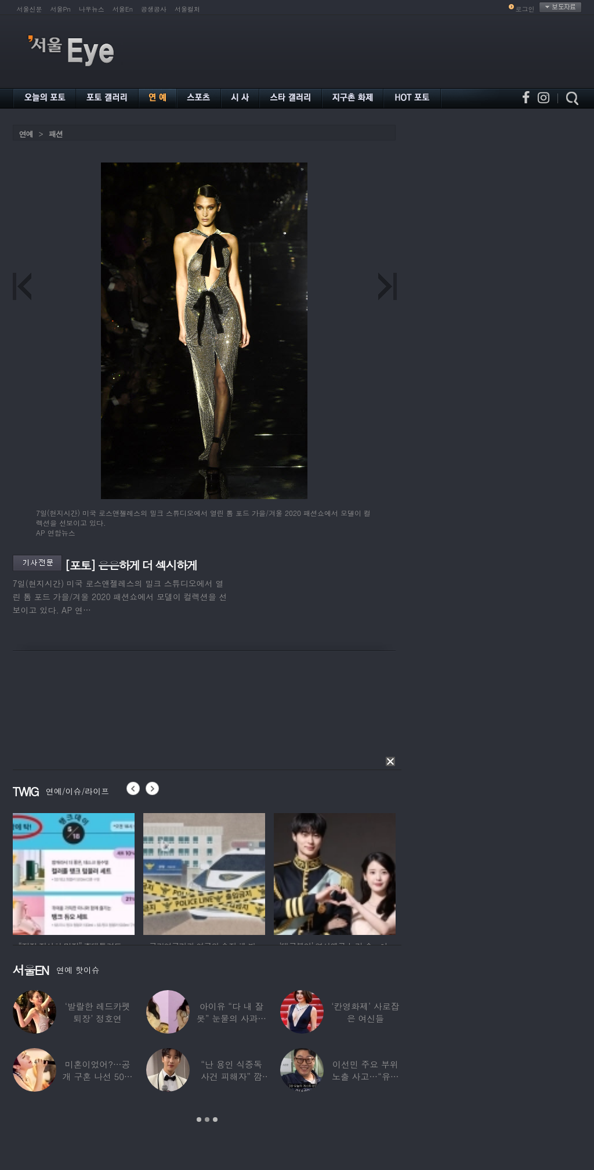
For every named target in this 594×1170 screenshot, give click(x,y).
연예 (26, 133)
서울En (123, 9)
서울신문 (29, 9)
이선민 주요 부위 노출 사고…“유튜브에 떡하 (365, 1076)
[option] (74, 872)
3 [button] (215, 1119)
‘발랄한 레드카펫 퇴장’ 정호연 (98, 1012)
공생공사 (153, 9)
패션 (56, 133)
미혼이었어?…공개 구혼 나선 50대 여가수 (98, 1076)
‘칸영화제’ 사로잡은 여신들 (365, 1012)
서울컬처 (187, 9)
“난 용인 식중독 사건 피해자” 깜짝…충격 (231, 1076)
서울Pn (60, 9)
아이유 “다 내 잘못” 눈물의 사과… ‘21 (231, 1018)
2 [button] (207, 1119)
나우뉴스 (91, 9)
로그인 (525, 9)
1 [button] (199, 1119)
